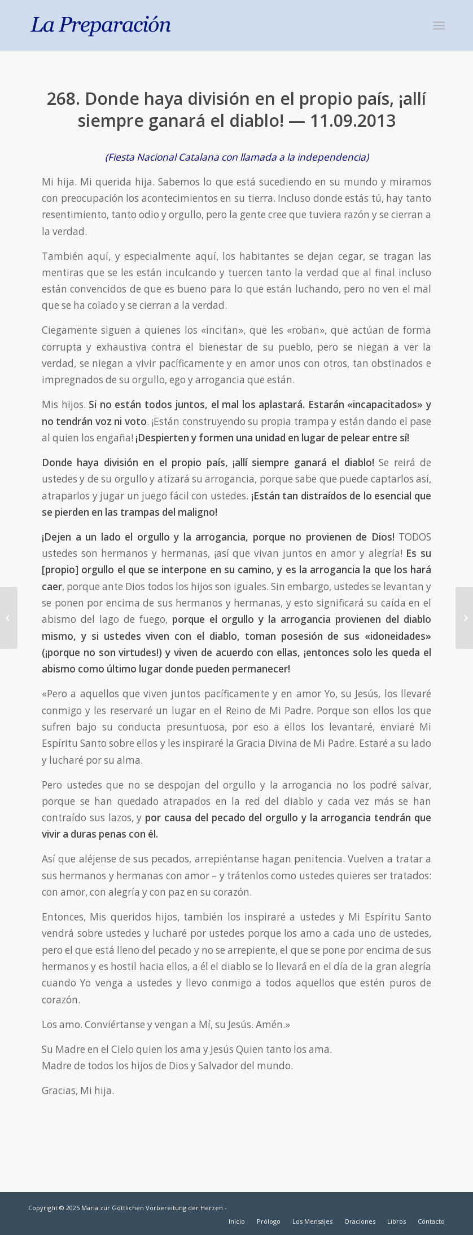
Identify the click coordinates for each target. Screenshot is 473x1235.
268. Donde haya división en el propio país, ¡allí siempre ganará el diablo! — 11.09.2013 (236, 109)
